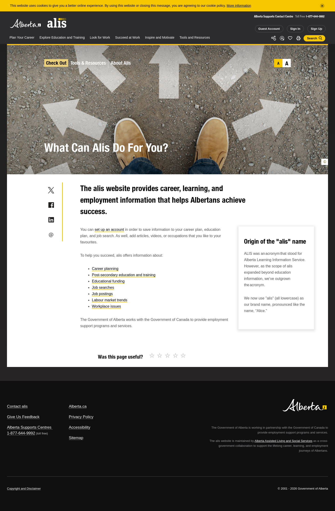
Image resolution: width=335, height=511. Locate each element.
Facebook (51, 205)
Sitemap (76, 438)
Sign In (295, 28)
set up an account (109, 230)
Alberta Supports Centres (29, 427)
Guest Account (269, 28)
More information (239, 5)
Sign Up (316, 28)
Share (273, 38)
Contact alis (17, 406)
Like (290, 38)
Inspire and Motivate (159, 37)
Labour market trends (109, 300)
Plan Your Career (22, 37)
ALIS (57, 23)
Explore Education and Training (62, 37)
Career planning (105, 269)
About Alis (121, 63)
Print (298, 38)
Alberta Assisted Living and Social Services (283, 441)
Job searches (103, 287)
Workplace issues (106, 306)
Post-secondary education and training (123, 275)
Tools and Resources (195, 37)
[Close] (322, 5)
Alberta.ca (78, 406)
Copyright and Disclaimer (24, 488)
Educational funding (108, 281)
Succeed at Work (127, 37)
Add (282, 38)
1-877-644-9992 (315, 16)
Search (312, 38)
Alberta (25, 23)
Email (51, 234)
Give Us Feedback (23, 417)
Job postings (102, 294)
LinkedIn (51, 220)
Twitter (51, 190)
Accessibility (79, 427)
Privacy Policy (81, 417)
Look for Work (100, 37)
